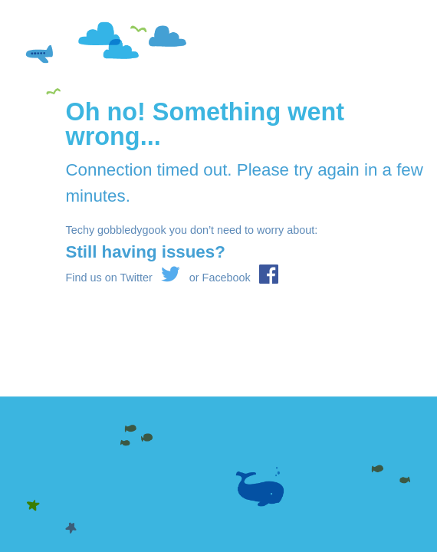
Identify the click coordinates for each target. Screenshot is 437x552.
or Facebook (233, 277)
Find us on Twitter (123, 277)
